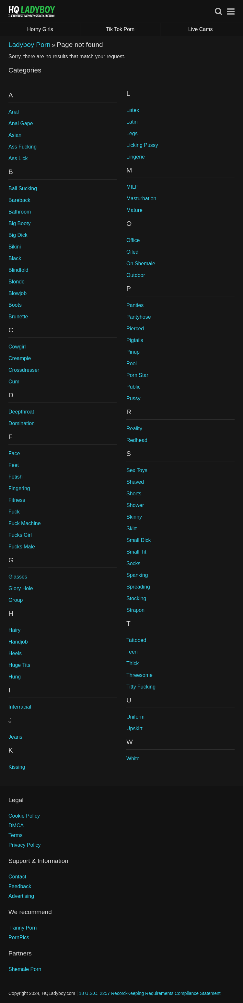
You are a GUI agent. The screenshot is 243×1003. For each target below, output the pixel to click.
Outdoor (135, 275)
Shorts (133, 493)
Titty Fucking (141, 686)
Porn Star (137, 375)
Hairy (14, 630)
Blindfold (18, 270)
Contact (17, 876)
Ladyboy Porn (29, 44)
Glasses (17, 576)
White (133, 758)
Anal (13, 112)
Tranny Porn (22, 928)
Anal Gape (20, 123)
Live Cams (200, 29)
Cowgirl (17, 346)
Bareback (19, 200)
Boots (15, 305)
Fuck (14, 511)
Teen (132, 652)
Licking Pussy (142, 145)
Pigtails (134, 340)
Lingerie (135, 157)
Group (15, 600)
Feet (13, 465)
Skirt (131, 528)
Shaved (135, 482)
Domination (21, 423)
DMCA (16, 825)
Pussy (133, 398)
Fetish (15, 476)
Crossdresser (23, 370)
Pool (131, 363)
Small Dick (138, 540)
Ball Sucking (22, 188)
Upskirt (134, 728)
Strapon (135, 610)
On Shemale (140, 263)
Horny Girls (53, 29)
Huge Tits (19, 665)
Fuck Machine (24, 523)
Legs (132, 133)
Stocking (136, 598)
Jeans (15, 737)
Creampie (19, 358)
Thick (132, 663)
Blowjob (17, 293)
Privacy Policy (24, 845)
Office (133, 240)
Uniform (135, 717)
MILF (132, 187)
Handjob (18, 642)
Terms (15, 835)
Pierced (135, 328)
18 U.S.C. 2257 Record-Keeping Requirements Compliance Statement (149, 993)
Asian (14, 135)
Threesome (139, 675)
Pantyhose (138, 317)
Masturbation (141, 198)
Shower (135, 505)
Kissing (16, 767)
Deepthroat (21, 411)
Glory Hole (20, 588)
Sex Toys (136, 470)
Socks (133, 563)
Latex (132, 110)
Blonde (16, 281)
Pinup (133, 352)
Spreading (138, 587)
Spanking (137, 575)
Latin (132, 122)
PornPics (18, 937)
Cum (13, 381)
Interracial (19, 707)
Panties (135, 305)
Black (14, 258)
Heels (15, 653)
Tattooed (136, 640)
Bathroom (19, 212)
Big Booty (19, 223)
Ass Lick (18, 158)
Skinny (134, 517)
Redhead (136, 440)
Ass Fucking (22, 146)
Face (14, 453)
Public (133, 387)
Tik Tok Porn (133, 29)
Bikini (14, 246)
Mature (134, 210)
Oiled (132, 252)
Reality (134, 428)
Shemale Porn (24, 969)
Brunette (18, 316)
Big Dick (18, 235)
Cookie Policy (24, 816)
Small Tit (136, 552)
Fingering (19, 488)
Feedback (19, 886)
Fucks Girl (20, 535)
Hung (14, 676)
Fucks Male (21, 546)
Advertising (21, 896)
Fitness (16, 500)
